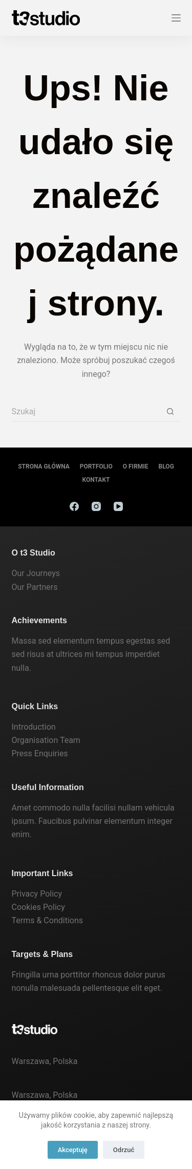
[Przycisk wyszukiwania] (170, 411)
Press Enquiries (40, 753)
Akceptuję (73, 1150)
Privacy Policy (37, 894)
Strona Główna (44, 466)
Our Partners (35, 587)
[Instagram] (96, 506)
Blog (166, 466)
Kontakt (96, 479)
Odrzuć (123, 1150)
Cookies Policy (38, 907)
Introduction (34, 727)
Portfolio (96, 466)
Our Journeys (36, 573)
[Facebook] (74, 506)
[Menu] (176, 18)
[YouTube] (118, 506)
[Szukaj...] (86, 411)
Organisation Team (46, 740)
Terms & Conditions (47, 920)
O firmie (135, 466)
